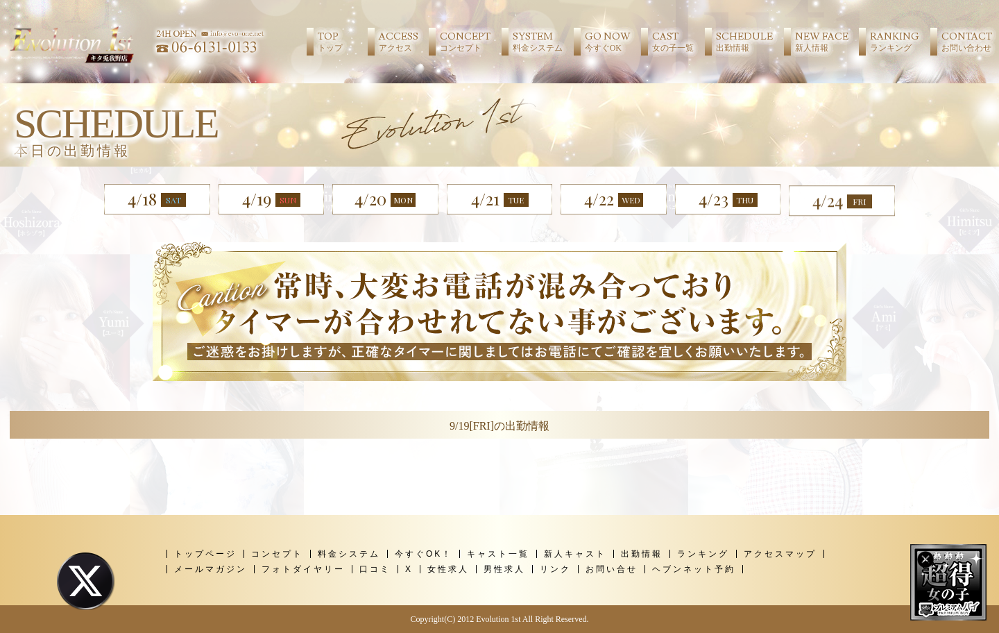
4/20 (385, 198)
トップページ (205, 554)
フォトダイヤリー (303, 569)
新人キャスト (575, 554)
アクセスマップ (780, 554)
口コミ (375, 569)
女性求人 (448, 569)
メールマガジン (210, 569)
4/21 (500, 198)
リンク (555, 569)
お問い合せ (612, 569)
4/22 (613, 198)
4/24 (842, 212)
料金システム (349, 554)
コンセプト (277, 554)
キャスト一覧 (498, 554)
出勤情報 (642, 554)
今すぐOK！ (423, 554)
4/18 (157, 198)
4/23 (728, 200)
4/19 (271, 198)
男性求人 (504, 569)
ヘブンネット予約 (693, 569)
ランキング (703, 554)
